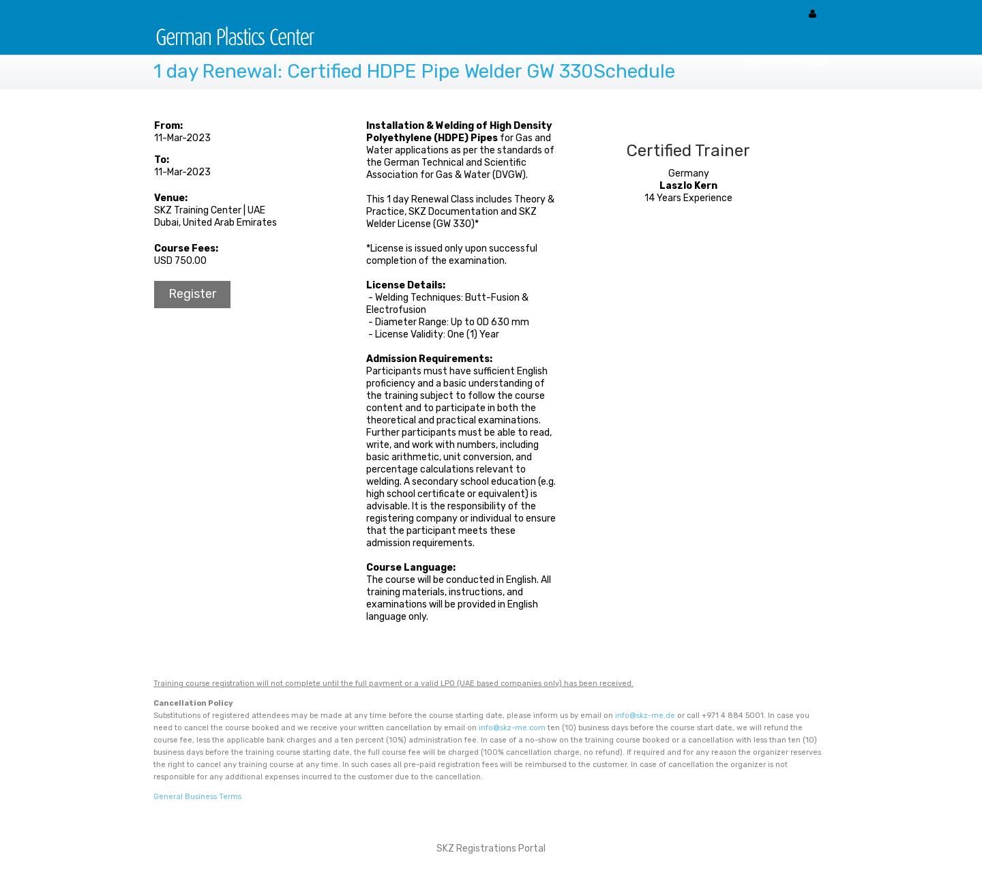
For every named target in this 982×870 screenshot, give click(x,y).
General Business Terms (197, 796)
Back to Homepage (787, 62)
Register (192, 293)
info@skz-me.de (645, 715)
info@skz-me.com (512, 727)
